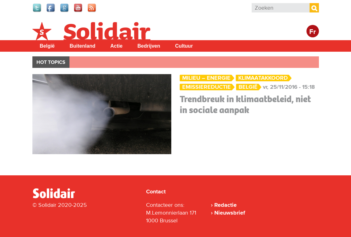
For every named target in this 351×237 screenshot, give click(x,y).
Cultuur (184, 46)
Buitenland (83, 46)
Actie (116, 46)
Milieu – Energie (206, 78)
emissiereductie (206, 87)
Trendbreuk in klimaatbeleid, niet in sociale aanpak (245, 104)
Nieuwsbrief (229, 212)
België (47, 46)
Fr (312, 32)
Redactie (225, 204)
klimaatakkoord (263, 78)
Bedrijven (148, 46)
